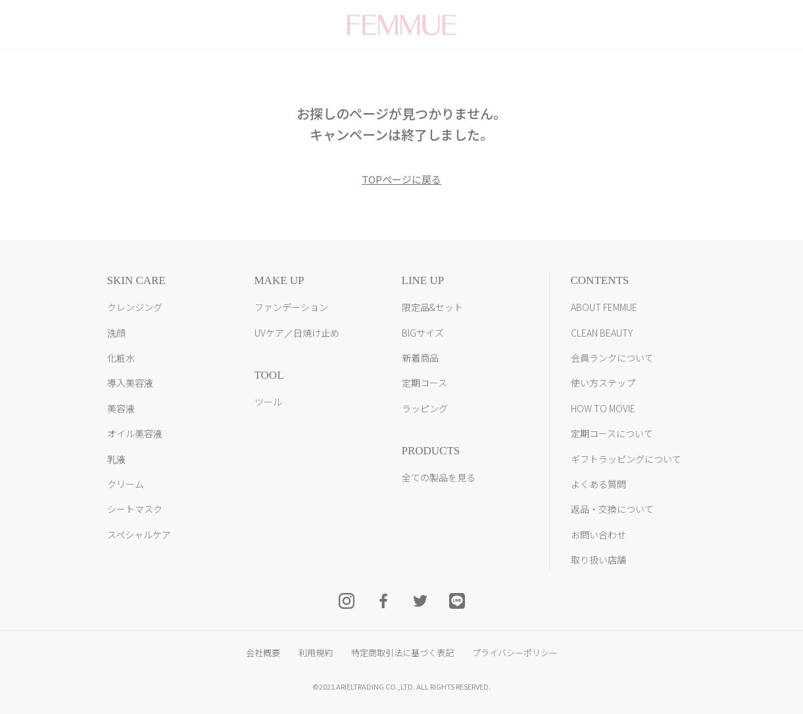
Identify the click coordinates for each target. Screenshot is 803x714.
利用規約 (316, 652)
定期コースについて (612, 433)
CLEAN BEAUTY (602, 332)
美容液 (121, 408)
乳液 (116, 458)
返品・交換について (612, 508)
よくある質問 (598, 483)
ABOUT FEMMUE (604, 307)
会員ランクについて (612, 357)
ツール (268, 401)
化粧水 (121, 357)
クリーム (125, 483)
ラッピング (425, 408)
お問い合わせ (598, 534)
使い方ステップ (603, 382)
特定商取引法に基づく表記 (402, 652)
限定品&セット (432, 307)
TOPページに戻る (401, 179)
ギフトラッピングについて (626, 458)
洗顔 (116, 332)
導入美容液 (130, 382)
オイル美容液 (134, 433)
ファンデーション (291, 307)
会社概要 (263, 652)
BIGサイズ (423, 332)
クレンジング (134, 307)
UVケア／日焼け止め (297, 332)
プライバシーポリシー (515, 652)
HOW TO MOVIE (603, 408)
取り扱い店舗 (598, 559)
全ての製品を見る (438, 477)
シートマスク (134, 508)
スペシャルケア (139, 534)
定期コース (424, 382)
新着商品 (420, 357)
